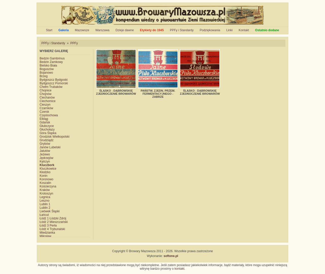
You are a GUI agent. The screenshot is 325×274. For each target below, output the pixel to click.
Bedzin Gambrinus (52, 58)
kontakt (179, 268)
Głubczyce (47, 126)
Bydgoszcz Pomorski (54, 83)
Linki (229, 30)
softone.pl (171, 256)
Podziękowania (210, 30)
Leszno (45, 200)
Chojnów (46, 94)
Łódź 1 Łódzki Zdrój (53, 218)
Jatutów (45, 151)
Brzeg (43, 76)
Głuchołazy (47, 129)
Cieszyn (45, 104)
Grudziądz (47, 140)
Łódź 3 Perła (48, 225)
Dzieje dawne (125, 30)
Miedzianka (47, 232)
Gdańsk (45, 122)
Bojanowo (46, 72)
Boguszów (47, 69)
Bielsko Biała (48, 65)
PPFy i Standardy (181, 30)
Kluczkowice (48, 168)
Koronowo (46, 179)
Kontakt (244, 30)
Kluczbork (47, 165)
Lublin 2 (45, 207)
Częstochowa (49, 115)
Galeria (63, 30)
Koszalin (45, 183)
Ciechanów (47, 97)
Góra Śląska (48, 133)
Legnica (45, 197)
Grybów (45, 144)
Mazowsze (82, 30)
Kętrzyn (45, 161)
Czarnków (46, 108)
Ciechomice (48, 101)
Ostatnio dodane (267, 30)
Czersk (44, 112)
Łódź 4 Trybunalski (52, 229)
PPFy (74, 43)
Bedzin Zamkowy (51, 62)
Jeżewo (45, 154)
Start (49, 30)
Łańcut (44, 215)
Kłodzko (45, 172)
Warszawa (102, 30)
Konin (43, 176)
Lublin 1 (45, 204)
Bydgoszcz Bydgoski (54, 80)
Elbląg (44, 119)
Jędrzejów (46, 158)
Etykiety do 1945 (152, 30)
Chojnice (46, 90)
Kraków (45, 190)
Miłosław (45, 236)
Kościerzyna (48, 186)
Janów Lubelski (50, 147)
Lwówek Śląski (50, 211)
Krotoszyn (46, 193)
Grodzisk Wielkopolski (54, 136)
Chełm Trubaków (51, 87)
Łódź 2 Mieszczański (54, 222)
